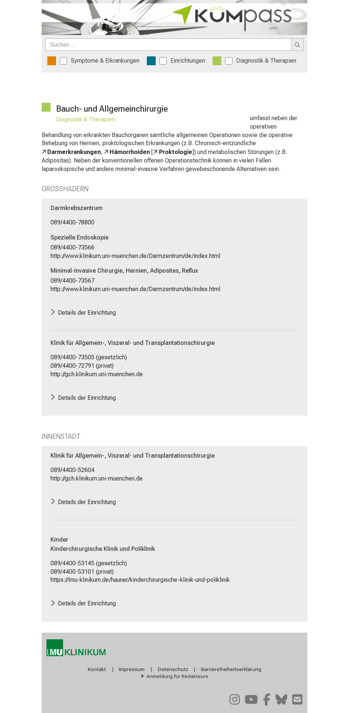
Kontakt (97, 669)
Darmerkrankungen (74, 151)
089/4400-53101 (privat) (82, 571)
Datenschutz (173, 669)
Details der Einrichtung (87, 312)
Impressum (132, 669)
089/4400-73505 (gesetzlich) (89, 357)
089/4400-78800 (72, 222)
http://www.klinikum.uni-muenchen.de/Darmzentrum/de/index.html (135, 255)
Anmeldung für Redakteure (177, 676)
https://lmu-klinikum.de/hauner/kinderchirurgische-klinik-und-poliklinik (140, 579)
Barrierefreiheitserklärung (231, 669)
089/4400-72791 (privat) (82, 365)
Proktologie (175, 151)
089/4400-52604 (72, 469)
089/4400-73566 (72, 247)
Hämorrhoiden (130, 151)
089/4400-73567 (72, 280)
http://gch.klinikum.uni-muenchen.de (97, 374)
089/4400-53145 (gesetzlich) (89, 563)
